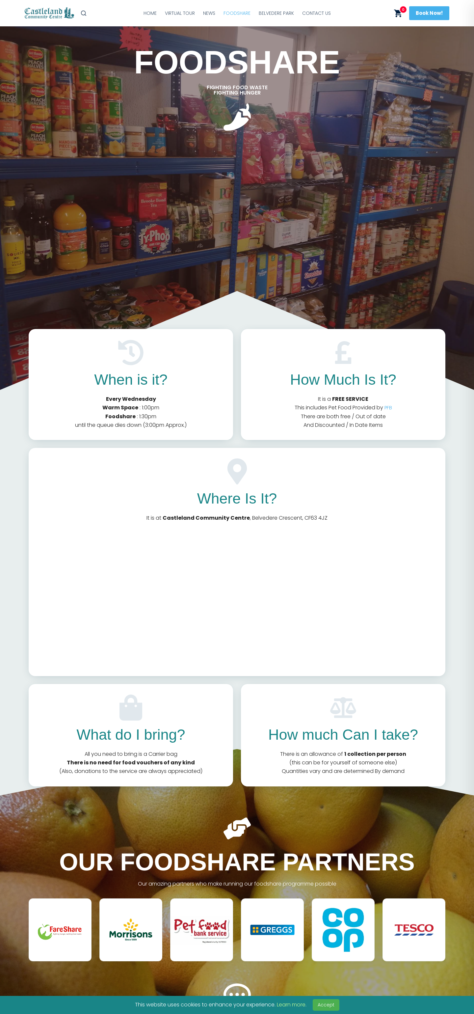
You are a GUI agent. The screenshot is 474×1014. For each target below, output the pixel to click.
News (209, 13)
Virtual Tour (180, 13)
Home (150, 13)
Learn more (291, 1004)
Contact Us (316, 13)
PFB (388, 407)
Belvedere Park (276, 13)
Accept (326, 1004)
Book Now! (429, 13)
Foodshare (237, 13)
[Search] (83, 13)
